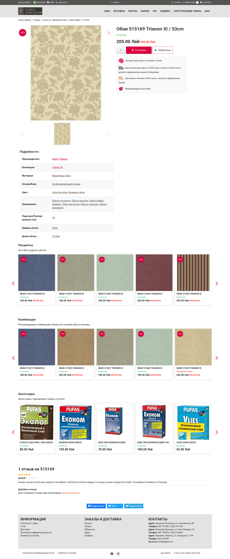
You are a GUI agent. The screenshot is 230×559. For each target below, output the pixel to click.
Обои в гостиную (61, 200)
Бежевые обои (77, 192)
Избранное (89, 529)
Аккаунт (88, 523)
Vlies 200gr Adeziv (186, 442)
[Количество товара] (120, 50)
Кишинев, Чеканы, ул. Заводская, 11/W (174, 535)
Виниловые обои (61, 175)
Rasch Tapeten (60, 159)
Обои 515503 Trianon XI (71, 368)
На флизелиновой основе (66, 184)
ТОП (155, 11)
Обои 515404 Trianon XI (149, 294)
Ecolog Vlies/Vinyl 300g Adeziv (36, 442)
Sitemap (165, 553)
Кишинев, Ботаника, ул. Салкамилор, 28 (174, 523)
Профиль (88, 535)
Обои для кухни (70, 204)
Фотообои (119, 11)
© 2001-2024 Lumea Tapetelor (187, 553)
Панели (145, 11)
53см (55, 228)
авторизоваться (71, 493)
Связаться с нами (29, 523)
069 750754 (163, 532)
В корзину (138, 50)
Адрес (87, 532)
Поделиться (96, 506)
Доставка (25, 529)
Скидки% (165, 11)
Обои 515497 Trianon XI (71, 294)
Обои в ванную (80, 200)
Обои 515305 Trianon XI (188, 294)
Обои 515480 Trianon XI (110, 294)
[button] (62, 134)
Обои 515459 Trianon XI (188, 368)
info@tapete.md (165, 542)
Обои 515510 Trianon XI (32, 294)
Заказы (88, 526)
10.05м (56, 236)
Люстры (132, 11)
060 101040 (163, 526)
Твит (112, 506)
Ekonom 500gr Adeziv (70, 442)
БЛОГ (207, 11)
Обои (107, 11)
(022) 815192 (177, 526)
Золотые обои (60, 192)
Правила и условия (30, 535)
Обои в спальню (89, 204)
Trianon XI (57, 167)
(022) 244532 (177, 532)
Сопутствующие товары (187, 11)
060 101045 (163, 538)
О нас (23, 526)
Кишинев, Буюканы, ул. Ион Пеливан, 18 (174, 529)
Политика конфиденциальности (36, 532)
